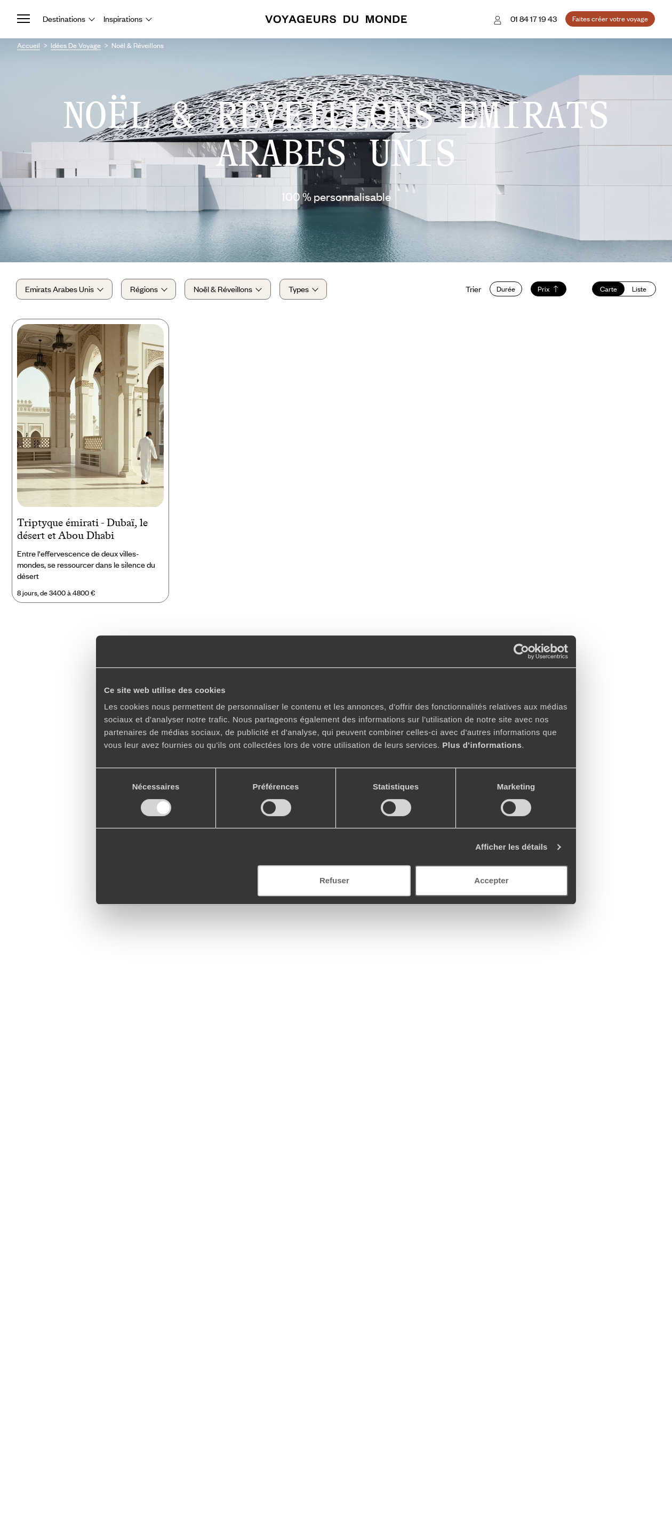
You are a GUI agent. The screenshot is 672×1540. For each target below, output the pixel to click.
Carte (607, 289)
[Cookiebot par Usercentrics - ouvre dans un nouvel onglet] (521, 651)
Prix (547, 289)
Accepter (491, 880)
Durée (504, 289)
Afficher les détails (511, 846)
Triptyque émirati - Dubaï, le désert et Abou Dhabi (82, 530)
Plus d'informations (482, 744)
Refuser (334, 880)
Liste (638, 289)
